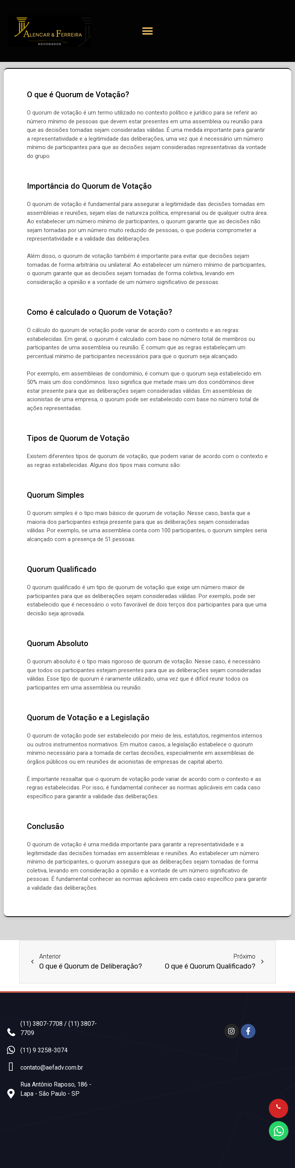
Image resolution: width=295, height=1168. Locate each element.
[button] (147, 31)
